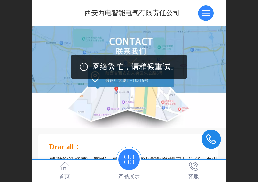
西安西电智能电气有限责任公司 (132, 13)
